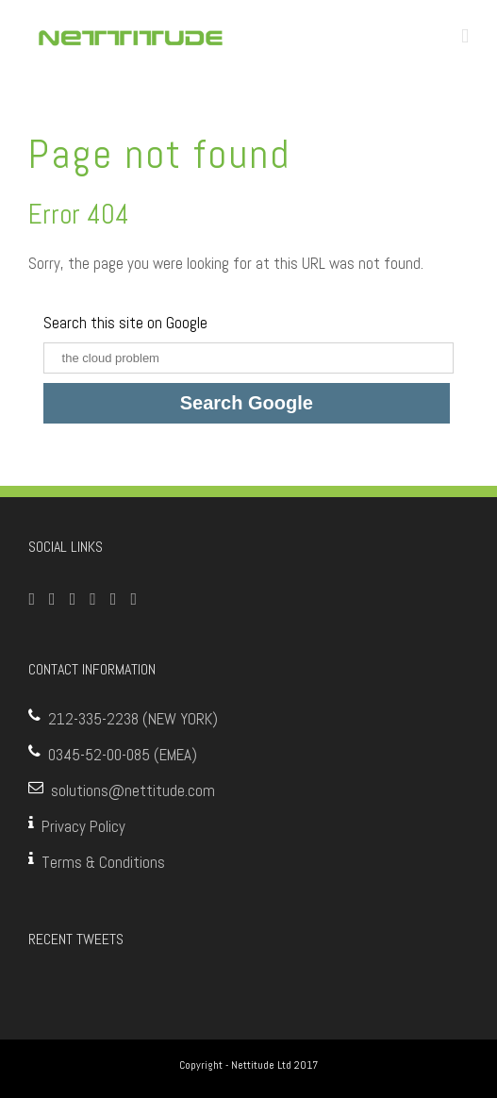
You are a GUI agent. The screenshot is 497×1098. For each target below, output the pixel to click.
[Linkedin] (113, 599)
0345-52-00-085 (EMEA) (122, 754)
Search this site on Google (125, 322)
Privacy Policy (83, 826)
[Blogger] (133, 599)
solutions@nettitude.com (133, 790)
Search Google (246, 402)
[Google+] (93, 599)
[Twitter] (52, 599)
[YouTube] (73, 599)
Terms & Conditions (103, 862)
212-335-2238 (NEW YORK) (133, 718)
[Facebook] (32, 599)
